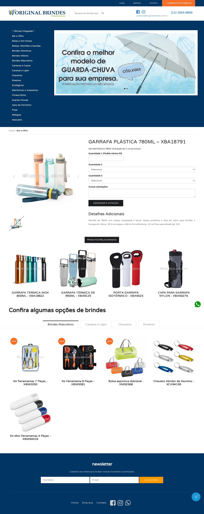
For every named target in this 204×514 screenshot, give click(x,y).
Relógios (16, 114)
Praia (14, 110)
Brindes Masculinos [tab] (60, 324)
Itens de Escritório (21, 105)
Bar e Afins (18, 36)
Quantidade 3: (95, 176)
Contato (153, 3)
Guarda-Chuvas (20, 100)
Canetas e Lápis (20, 70)
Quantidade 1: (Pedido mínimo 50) (105, 153)
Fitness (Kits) (19, 95)
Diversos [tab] (149, 324)
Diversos (16, 80)
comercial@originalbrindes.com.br (151, 16)
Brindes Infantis (20, 55)
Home (121, 3)
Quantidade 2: (95, 164)
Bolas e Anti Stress (22, 41)
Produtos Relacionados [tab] (102, 240)
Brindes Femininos (21, 50)
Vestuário (17, 119)
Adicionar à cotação (105, 203)
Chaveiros (17, 75)
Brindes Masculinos (22, 60)
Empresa (137, 3)
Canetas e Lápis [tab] (95, 324)
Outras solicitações (98, 187)
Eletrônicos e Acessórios (25, 90)
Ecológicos (18, 85)
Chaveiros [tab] (124, 324)
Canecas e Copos (21, 65)
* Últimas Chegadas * (23, 31)
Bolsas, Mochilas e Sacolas (26, 46)
